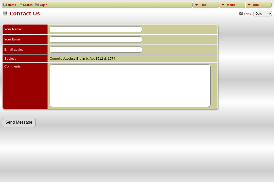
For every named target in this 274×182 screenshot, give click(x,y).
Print (247, 13)
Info (256, 5)
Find (203, 5)
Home (12, 5)
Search (28, 5)
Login (43, 5)
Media (231, 5)
